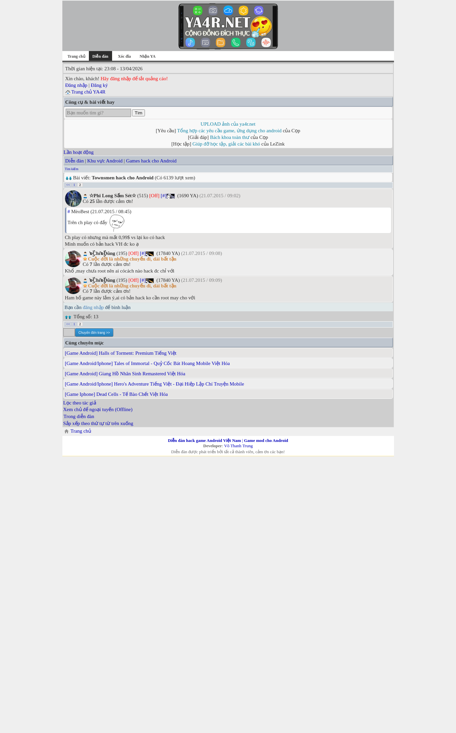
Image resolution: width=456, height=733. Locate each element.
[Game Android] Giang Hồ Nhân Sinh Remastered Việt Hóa (125, 373)
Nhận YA (148, 56)
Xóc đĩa (124, 56)
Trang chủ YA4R (88, 91)
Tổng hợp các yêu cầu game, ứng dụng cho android (229, 130)
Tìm (138, 112)
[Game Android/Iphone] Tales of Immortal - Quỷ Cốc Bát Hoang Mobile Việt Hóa (147, 363)
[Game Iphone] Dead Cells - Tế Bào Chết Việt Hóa (116, 394)
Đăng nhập (76, 85)
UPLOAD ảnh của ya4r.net (228, 124)
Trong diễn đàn (79, 416)
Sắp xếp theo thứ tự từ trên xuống (98, 423)
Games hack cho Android (151, 160)
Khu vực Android (105, 160)
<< (68, 185)
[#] (163, 195)
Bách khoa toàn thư (229, 137)
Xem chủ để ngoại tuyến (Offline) (98, 409)
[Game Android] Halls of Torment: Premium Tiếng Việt (120, 353)
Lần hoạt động (79, 152)
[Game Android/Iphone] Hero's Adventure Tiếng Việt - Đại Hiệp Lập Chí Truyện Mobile (154, 384)
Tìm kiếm (72, 169)
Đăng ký (99, 85)
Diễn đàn (74, 160)
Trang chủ (76, 56)
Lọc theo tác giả (79, 402)
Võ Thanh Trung (238, 445)
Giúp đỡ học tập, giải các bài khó (226, 144)
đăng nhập (93, 307)
